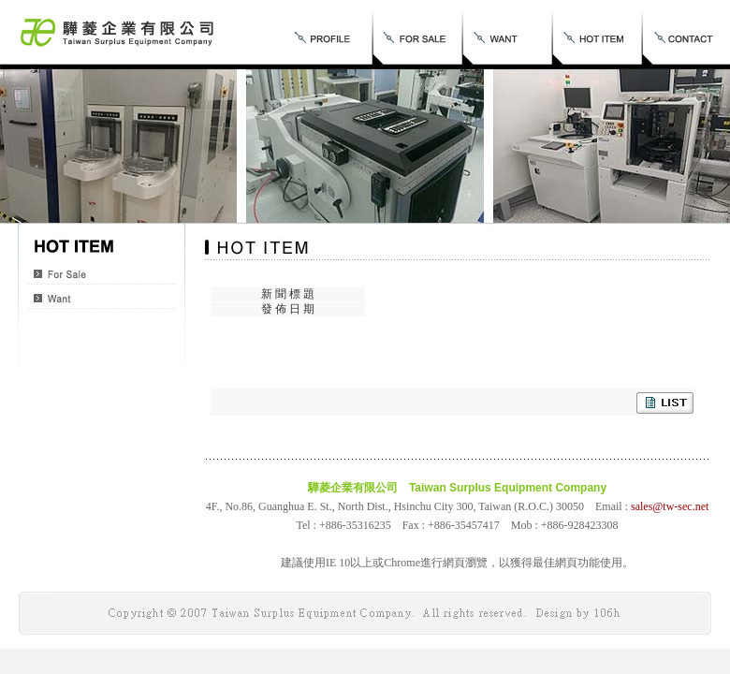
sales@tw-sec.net (669, 506)
